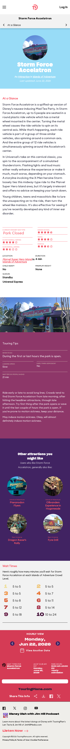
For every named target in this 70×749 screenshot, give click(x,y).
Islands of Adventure (44, 76)
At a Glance (14, 25)
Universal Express (12, 281)
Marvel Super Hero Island (17, 259)
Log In (63, 7)
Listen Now (16, 731)
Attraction (24, 76)
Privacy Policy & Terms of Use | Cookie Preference (25, 740)
